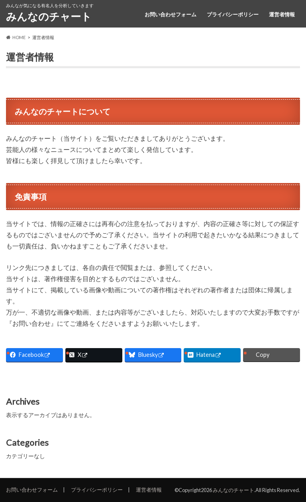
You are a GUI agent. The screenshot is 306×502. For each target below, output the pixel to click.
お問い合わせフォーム (170, 14)
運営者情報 (282, 14)
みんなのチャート (49, 16)
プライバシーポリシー (233, 14)
